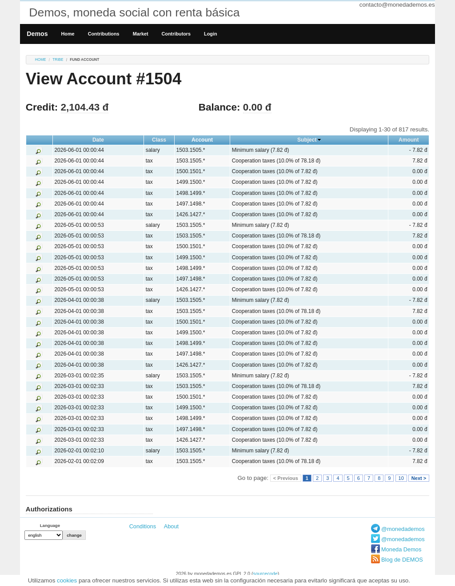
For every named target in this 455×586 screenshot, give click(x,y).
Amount (409, 140)
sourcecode (265, 573)
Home (68, 33)
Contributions (104, 33)
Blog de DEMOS (402, 559)
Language (50, 525)
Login (210, 33)
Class (159, 140)
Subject (306, 140)
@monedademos (403, 529)
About (171, 526)
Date (98, 140)
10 (401, 478)
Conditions (142, 526)
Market (140, 33)
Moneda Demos (401, 549)
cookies (67, 580)
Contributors (176, 33)
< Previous (285, 478)
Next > (418, 478)
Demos (37, 33)
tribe (57, 60)
